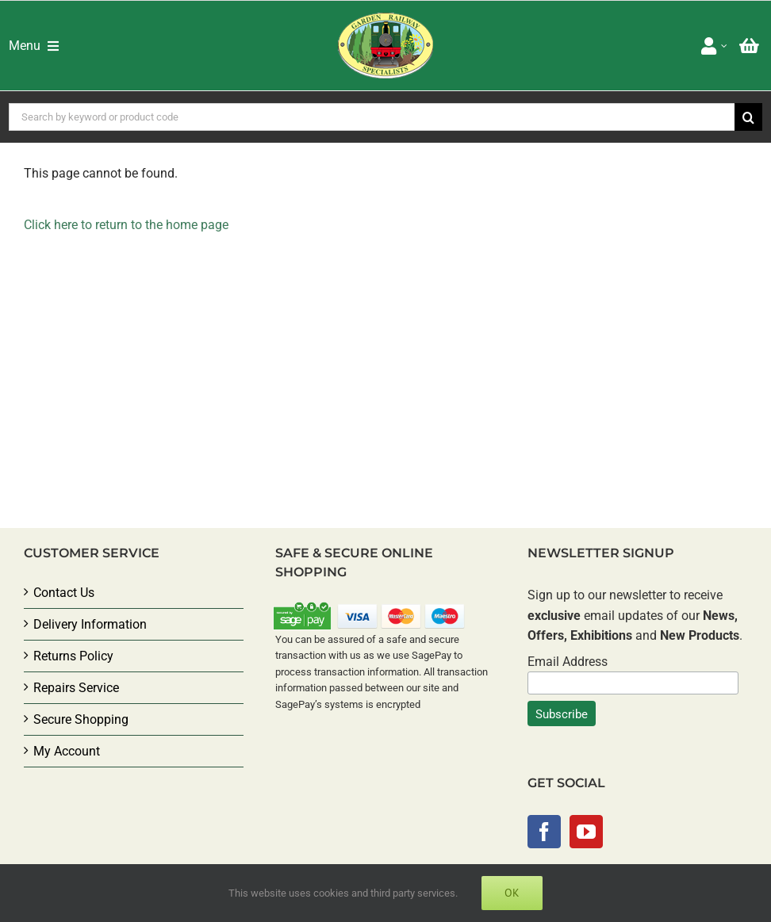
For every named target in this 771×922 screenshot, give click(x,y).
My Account (66, 751)
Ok (512, 893)
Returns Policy (73, 656)
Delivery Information (90, 624)
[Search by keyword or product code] (372, 117)
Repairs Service (76, 687)
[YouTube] (586, 831)
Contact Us (63, 592)
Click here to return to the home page (126, 224)
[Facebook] (544, 831)
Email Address (567, 661)
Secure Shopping (80, 719)
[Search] (748, 117)
